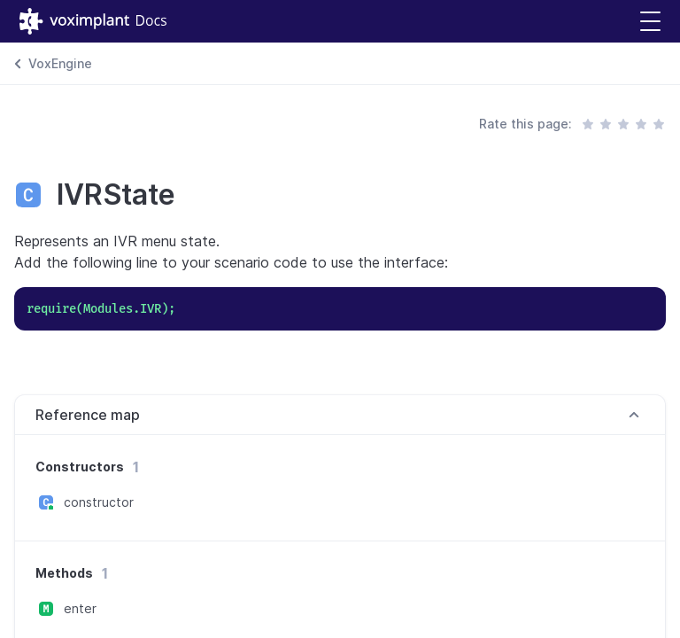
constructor (99, 502)
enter (80, 608)
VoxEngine (60, 63)
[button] (650, 21)
